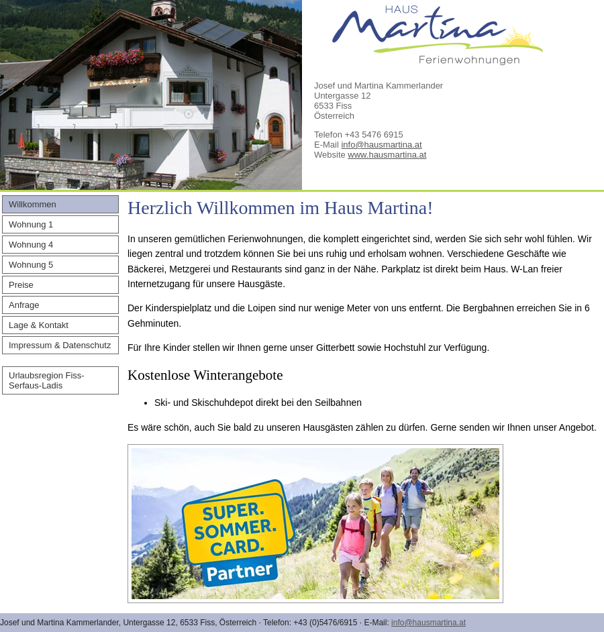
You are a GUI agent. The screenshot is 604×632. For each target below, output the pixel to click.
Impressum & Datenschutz (60, 345)
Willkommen (32, 204)
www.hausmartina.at (387, 155)
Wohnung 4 (31, 245)
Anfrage (24, 305)
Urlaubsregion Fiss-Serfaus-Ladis (47, 380)
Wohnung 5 (31, 265)
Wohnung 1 (31, 224)
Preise (21, 285)
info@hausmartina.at (381, 145)
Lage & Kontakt (38, 325)
